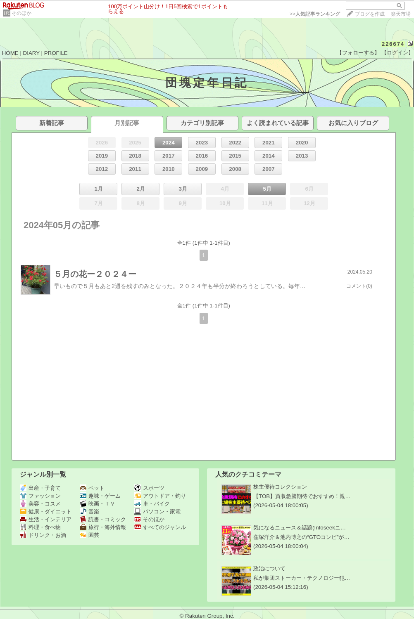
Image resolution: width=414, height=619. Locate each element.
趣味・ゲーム (100, 496)
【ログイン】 (397, 53)
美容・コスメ (40, 504)
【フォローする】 (358, 53)
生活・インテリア (45, 519)
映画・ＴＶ (97, 504)
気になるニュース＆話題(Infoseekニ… (299, 527)
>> (315, 14)
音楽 (89, 511)
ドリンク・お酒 (43, 535)
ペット (92, 488)
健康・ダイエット (45, 511)
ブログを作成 (370, 14)
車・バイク (152, 504)
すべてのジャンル (160, 527)
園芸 (89, 535)
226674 (393, 44)
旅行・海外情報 (103, 527)
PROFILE (56, 53)
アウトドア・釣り (160, 496)
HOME (10, 53)
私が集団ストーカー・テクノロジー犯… (301, 578)
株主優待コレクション (280, 487)
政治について (269, 568)
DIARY (31, 53)
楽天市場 (401, 14)
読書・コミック (103, 519)
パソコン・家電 (157, 511)
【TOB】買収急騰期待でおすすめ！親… (302, 496)
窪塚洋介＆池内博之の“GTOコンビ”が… (301, 537)
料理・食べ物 (40, 527)
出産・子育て (40, 488)
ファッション (40, 496)
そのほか (21, 13)
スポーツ (149, 488)
